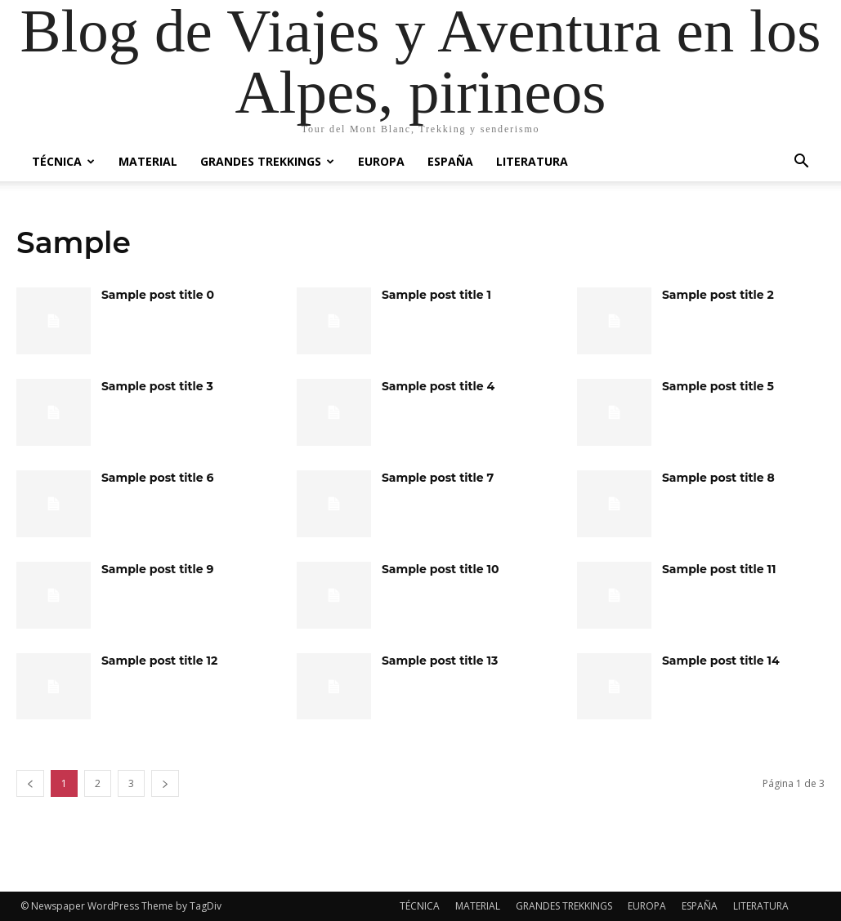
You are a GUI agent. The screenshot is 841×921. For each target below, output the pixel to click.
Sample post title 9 (157, 569)
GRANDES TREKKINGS (267, 161)
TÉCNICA (63, 161)
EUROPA (381, 161)
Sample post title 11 (719, 569)
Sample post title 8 (718, 477)
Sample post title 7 (438, 477)
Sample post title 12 (159, 660)
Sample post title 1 (436, 294)
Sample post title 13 (440, 660)
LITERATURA (532, 161)
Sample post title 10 (440, 569)
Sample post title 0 (157, 294)
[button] (801, 163)
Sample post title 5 (718, 386)
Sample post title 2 (718, 294)
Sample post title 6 (157, 477)
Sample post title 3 (157, 386)
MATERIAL (148, 161)
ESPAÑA (450, 161)
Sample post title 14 (721, 660)
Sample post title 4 (438, 386)
